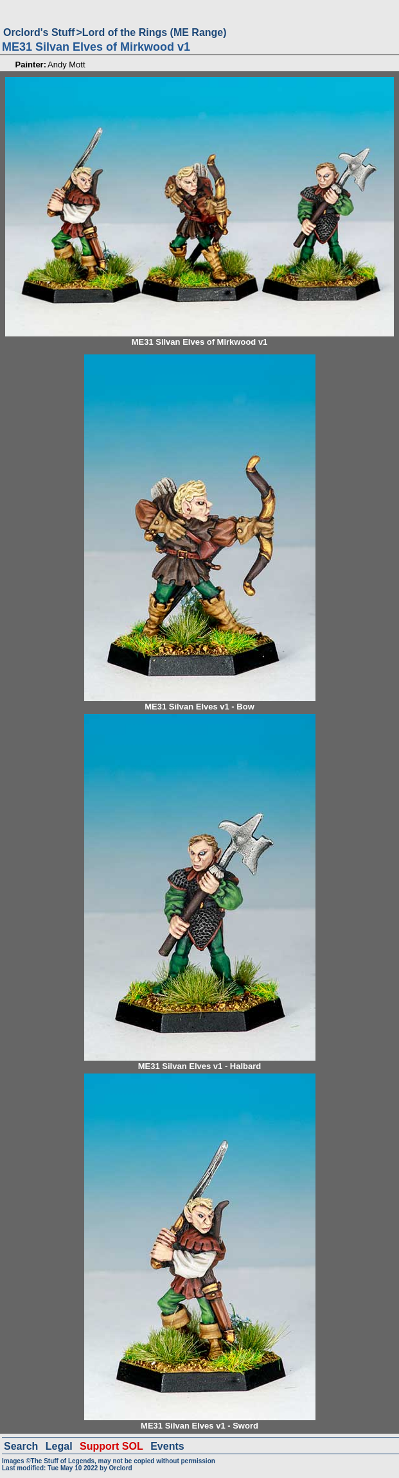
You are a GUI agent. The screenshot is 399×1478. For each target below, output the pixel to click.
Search (21, 1446)
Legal (59, 1446)
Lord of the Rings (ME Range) (154, 32)
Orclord (120, 1468)
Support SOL (111, 1446)
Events (167, 1446)
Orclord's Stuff (39, 32)
